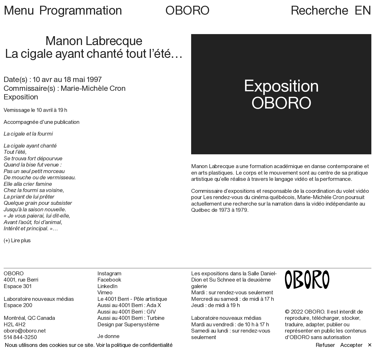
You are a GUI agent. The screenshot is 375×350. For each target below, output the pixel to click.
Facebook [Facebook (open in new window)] (109, 279)
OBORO (187, 10)
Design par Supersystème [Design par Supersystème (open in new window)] (128, 324)
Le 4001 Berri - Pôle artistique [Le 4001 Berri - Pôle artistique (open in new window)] (132, 299)
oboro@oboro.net (25, 330)
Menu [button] (20, 10)
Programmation (80, 10)
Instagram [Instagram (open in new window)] (109, 273)
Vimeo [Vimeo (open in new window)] (105, 292)
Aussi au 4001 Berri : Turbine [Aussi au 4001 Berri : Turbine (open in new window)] (131, 318)
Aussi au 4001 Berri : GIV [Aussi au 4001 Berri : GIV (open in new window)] (126, 311)
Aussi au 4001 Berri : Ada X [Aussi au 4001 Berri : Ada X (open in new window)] (129, 305)
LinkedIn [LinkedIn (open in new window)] (107, 286)
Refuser (325, 345)
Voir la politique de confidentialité (134, 345)
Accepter (351, 345)
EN (362, 10)
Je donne (108, 336)
